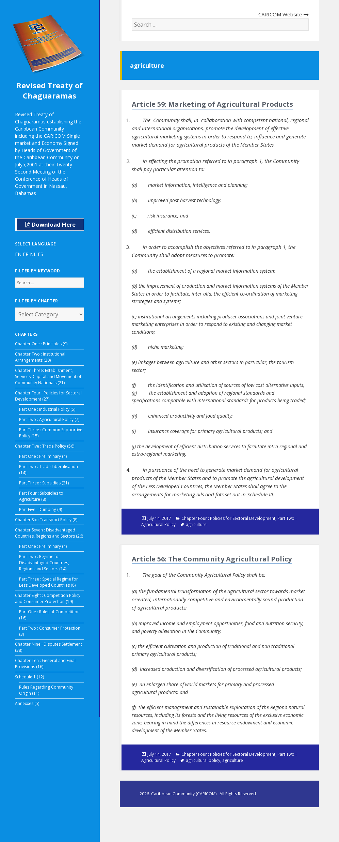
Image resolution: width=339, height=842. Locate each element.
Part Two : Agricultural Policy (46, 419)
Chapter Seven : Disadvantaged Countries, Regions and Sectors (45, 533)
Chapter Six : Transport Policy (43, 520)
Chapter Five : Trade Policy (40, 446)
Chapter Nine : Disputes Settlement (48, 644)
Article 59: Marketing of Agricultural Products (212, 104)
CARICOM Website (283, 14)
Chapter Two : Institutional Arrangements (40, 357)
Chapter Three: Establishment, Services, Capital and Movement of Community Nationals (48, 376)
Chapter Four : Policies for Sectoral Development (228, 518)
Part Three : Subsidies (40, 483)
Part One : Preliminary (40, 456)
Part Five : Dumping (37, 509)
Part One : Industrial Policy (44, 409)
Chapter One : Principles (38, 344)
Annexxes (24, 703)
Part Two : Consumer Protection (49, 628)
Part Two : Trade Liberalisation (48, 466)
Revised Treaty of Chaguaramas (49, 90)
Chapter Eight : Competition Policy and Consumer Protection (47, 598)
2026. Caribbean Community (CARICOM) (178, 794)
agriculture (196, 524)
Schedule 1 (25, 677)
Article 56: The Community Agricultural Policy (212, 558)
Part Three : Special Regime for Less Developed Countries (48, 582)
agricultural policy (203, 760)
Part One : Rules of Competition (49, 612)
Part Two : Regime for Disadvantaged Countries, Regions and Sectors (44, 563)
